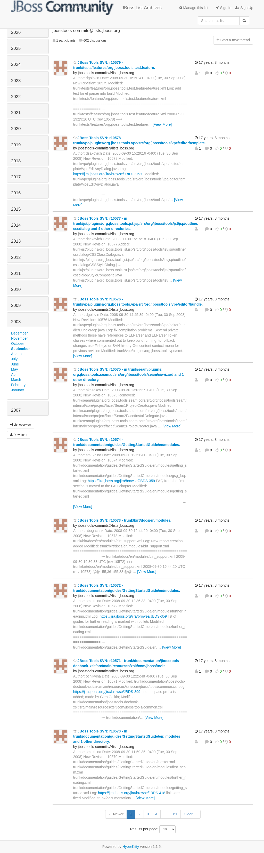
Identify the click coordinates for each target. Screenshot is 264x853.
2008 (16, 321)
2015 (16, 209)
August (16, 354)
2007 (16, 410)
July (14, 359)
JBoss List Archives (86, 7)
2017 (16, 176)
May (14, 369)
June (15, 364)
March (16, 380)
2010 (16, 289)
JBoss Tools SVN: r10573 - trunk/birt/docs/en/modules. (122, 520)
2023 (16, 80)
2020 (16, 128)
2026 (16, 32)
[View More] (162, 124)
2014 (16, 225)
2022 (16, 96)
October (17, 343)
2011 (16, 273)
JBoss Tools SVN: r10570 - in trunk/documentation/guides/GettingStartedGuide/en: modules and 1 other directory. (126, 736)
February (18, 385)
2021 (16, 112)
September (20, 349)
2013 (16, 241)
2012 (16, 257)
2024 (16, 64)
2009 (16, 305)
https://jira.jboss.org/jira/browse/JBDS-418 (131, 793)
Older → (190, 814)
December (19, 333)
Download (18, 435)
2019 (16, 144)
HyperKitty (130, 846)
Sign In (223, 8)
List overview (20, 424)
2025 (16, 48)
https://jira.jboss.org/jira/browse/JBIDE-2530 (108, 174)
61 (175, 814)
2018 (16, 160)
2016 (16, 192)
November (19, 338)
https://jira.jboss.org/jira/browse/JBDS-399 (107, 692)
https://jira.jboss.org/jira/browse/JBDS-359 (121, 481)
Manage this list (193, 8)
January (17, 390)
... (165, 814)
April (14, 374)
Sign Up (244, 8)
